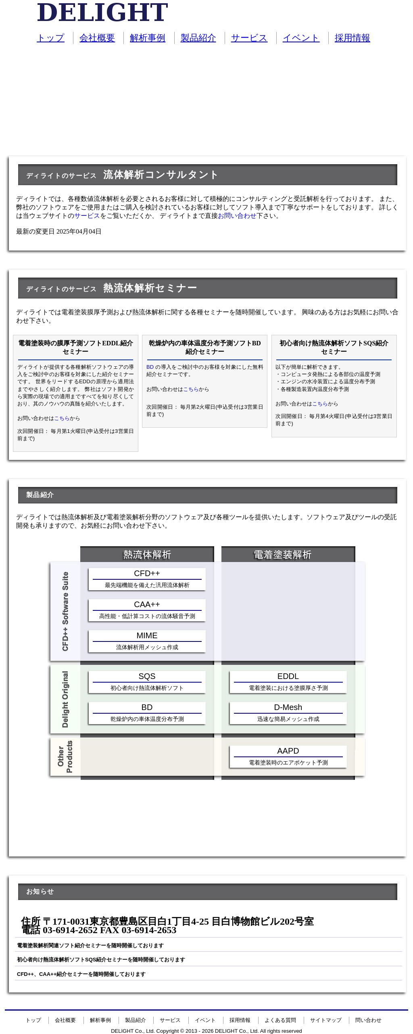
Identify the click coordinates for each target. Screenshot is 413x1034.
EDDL (288, 676)
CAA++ (147, 604)
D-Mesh (288, 707)
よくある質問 (280, 1020)
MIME (146, 635)
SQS (146, 676)
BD (150, 367)
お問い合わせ (237, 215)
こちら (62, 418)
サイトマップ (326, 1020)
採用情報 (352, 38)
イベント (301, 38)
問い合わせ (368, 1020)
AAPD (288, 750)
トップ (51, 38)
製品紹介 (198, 38)
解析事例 (147, 38)
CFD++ (147, 573)
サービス (249, 38)
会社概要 (97, 38)
